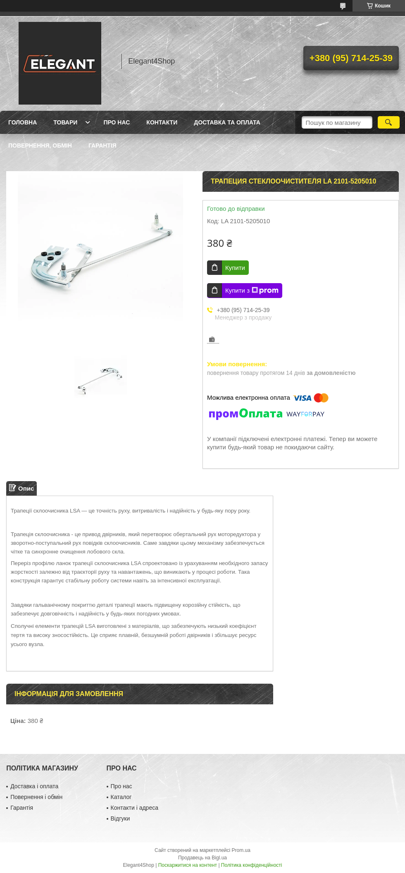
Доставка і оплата (34, 786)
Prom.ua (241, 850)
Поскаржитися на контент (187, 865)
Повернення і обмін (36, 797)
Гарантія (102, 145)
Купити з (252, 290)
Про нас (116, 122)
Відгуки (120, 818)
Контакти (161, 122)
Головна (22, 122)
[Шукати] (389, 122)
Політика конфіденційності (251, 865)
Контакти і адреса (134, 807)
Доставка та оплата (227, 122)
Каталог (121, 797)
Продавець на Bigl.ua (202, 858)
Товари (65, 122)
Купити (235, 267)
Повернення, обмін (40, 145)
